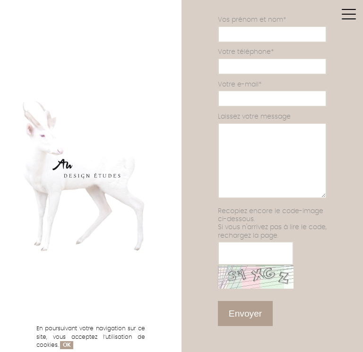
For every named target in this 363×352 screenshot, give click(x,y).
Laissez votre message (254, 116)
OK (67, 345)
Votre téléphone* (246, 51)
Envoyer (245, 313)
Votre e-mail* (239, 84)
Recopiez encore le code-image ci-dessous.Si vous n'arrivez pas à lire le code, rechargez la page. (272, 223)
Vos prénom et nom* (252, 19)
